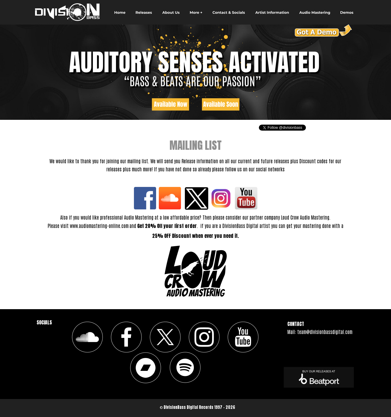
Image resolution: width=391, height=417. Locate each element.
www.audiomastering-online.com (99, 226)
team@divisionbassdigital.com (324, 332)
